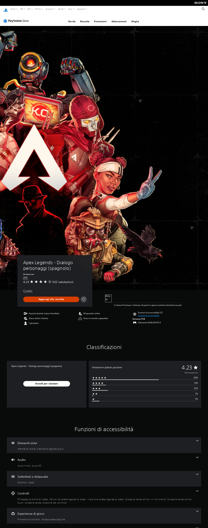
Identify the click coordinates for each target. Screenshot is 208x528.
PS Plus (38, 9)
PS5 (21, 9)
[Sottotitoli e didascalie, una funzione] (104, 476)
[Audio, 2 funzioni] (104, 459)
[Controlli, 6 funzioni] (104, 494)
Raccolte (84, 18)
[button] (148, 312)
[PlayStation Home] (5, 9)
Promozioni (100, 18)
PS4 (29, 9)
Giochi (13, 9)
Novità (60, 9)
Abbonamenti (119, 18)
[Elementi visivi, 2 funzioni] (104, 442)
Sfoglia (135, 18)
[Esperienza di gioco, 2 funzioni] (104, 513)
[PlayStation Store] (17, 17)
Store (70, 9)
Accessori (49, 9)
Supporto (81, 9)
